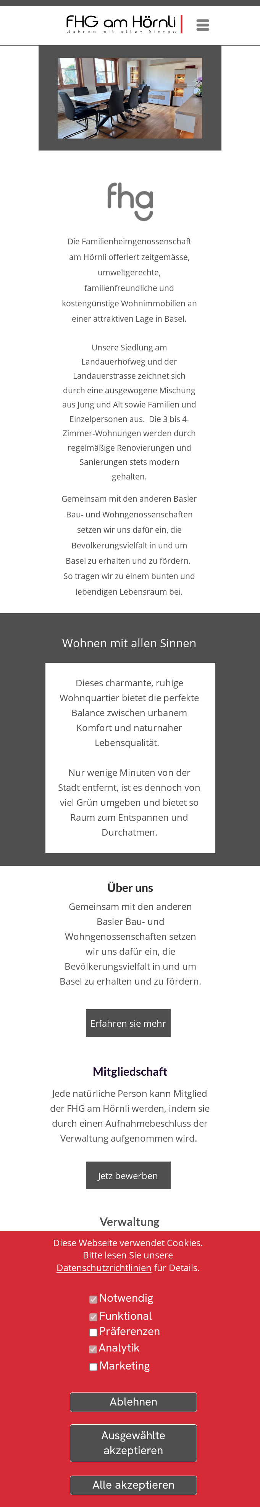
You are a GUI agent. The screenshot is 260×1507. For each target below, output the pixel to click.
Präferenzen (129, 1331)
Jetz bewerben (128, 1175)
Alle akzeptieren (133, 1484)
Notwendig (126, 1297)
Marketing (124, 1365)
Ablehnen (133, 1401)
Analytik (119, 1347)
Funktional (125, 1315)
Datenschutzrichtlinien (104, 1267)
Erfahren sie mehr (128, 1023)
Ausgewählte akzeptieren (133, 1443)
